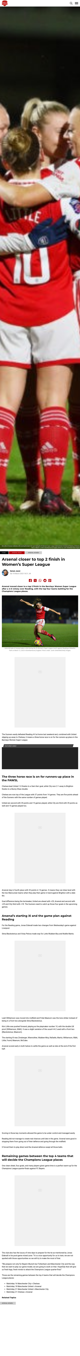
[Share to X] (35, 580)
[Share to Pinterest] (49, 580)
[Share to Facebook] (30, 580)
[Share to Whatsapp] (40, 580)
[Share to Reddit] (45, 580)
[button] (71, 3)
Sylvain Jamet (15, 571)
